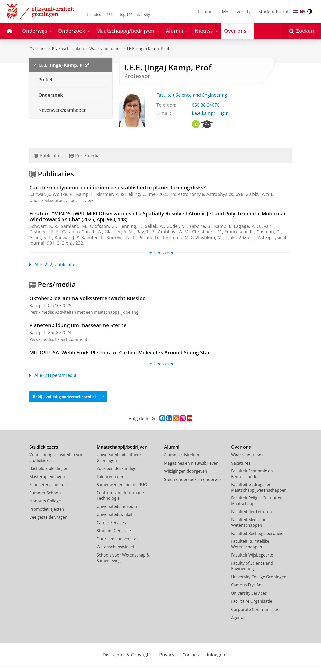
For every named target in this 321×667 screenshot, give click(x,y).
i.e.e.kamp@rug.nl (211, 113)
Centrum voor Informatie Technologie (120, 496)
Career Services (111, 523)
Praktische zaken (68, 48)
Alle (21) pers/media (52, 375)
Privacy (166, 655)
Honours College (45, 501)
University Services (249, 593)
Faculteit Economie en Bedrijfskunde (252, 474)
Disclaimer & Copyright (127, 655)
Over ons (37, 48)
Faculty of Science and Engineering (252, 566)
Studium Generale (114, 531)
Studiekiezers (43, 447)
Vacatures (240, 463)
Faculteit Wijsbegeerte (252, 555)
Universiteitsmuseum (117, 507)
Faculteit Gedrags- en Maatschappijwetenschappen (259, 487)
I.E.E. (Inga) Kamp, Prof (148, 48)
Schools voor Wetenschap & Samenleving (123, 558)
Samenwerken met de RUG (122, 485)
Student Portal (273, 11)
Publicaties (48, 155)
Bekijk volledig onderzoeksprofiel (70, 397)
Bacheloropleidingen (48, 469)
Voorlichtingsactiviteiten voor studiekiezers (57, 458)
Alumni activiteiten (181, 455)
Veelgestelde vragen (48, 517)
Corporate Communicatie (255, 610)
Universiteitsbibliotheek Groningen (119, 458)
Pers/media (84, 155)
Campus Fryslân (246, 585)
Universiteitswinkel (114, 515)
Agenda (238, 618)
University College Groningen (258, 577)
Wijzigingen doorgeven (185, 471)
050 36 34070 (205, 105)
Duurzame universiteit (118, 539)
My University (236, 11)
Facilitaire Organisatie (251, 601)
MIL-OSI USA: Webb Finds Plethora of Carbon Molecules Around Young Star (119, 352)
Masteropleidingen (47, 477)
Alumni (171, 447)
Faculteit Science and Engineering (191, 95)
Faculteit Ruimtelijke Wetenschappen (250, 544)
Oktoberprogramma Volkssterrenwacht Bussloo (87, 298)
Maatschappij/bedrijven (122, 447)
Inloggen (216, 655)
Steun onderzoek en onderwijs (193, 480)
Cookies (190, 655)
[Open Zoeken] (301, 31)
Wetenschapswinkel (115, 547)
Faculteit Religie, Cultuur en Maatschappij (257, 501)
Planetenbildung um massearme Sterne (78, 325)
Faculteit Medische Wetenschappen (248, 523)
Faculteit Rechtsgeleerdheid (257, 534)
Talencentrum (110, 477)
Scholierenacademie (48, 485)
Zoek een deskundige (116, 469)
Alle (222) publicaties (53, 264)
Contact (206, 11)
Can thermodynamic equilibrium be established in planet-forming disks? (117, 187)
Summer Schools (45, 493)
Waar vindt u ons (105, 48)
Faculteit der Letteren (251, 512)
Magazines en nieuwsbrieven (191, 463)
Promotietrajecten (46, 509)
